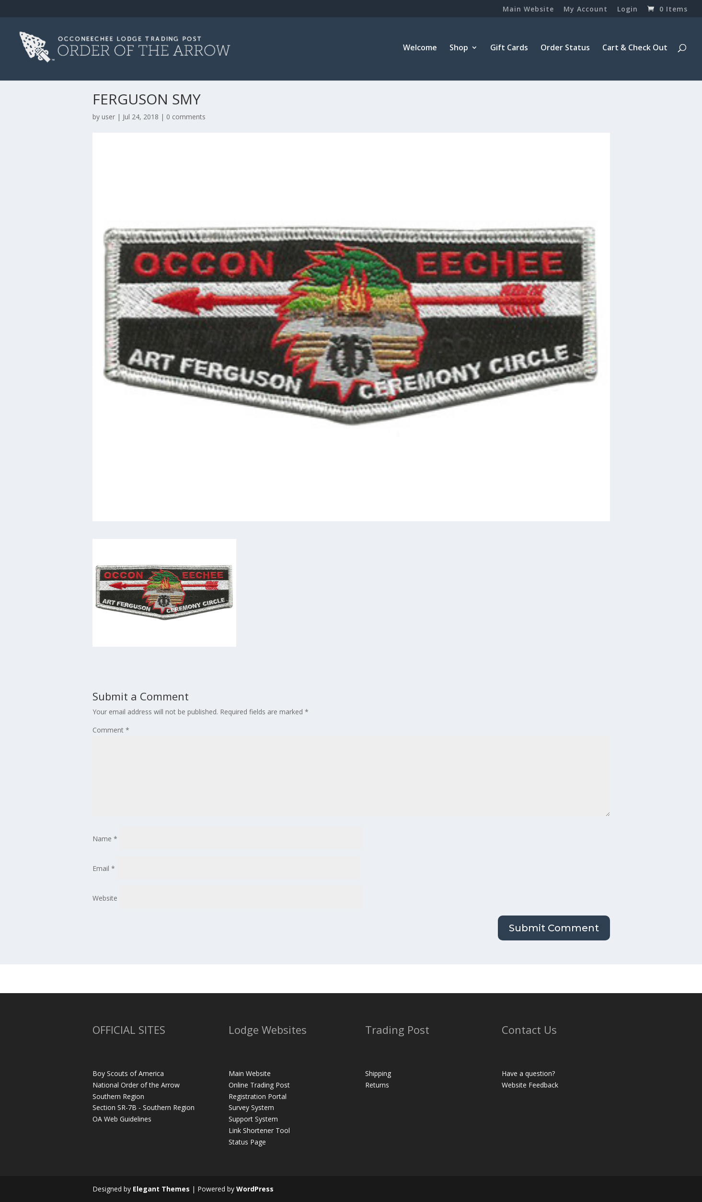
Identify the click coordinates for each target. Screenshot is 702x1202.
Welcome (420, 48)
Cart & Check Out (634, 48)
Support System (253, 1118)
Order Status (565, 48)
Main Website (528, 9)
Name (104, 838)
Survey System (251, 1107)
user (108, 116)
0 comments (186, 116)
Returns (377, 1084)
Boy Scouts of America (128, 1073)
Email (103, 868)
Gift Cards (509, 48)
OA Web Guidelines (121, 1118)
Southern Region (118, 1096)
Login (627, 9)
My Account (586, 9)
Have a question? (528, 1073)
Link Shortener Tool (259, 1130)
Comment (110, 729)
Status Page (247, 1141)
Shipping (378, 1073)
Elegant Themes (161, 1188)
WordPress (255, 1188)
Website (104, 898)
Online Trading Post (259, 1084)
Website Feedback (530, 1084)
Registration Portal (258, 1096)
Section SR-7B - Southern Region (143, 1107)
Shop (458, 48)
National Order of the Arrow (136, 1084)
